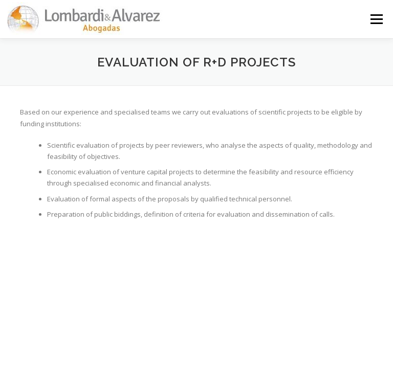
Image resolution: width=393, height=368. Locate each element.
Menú (376, 19)
